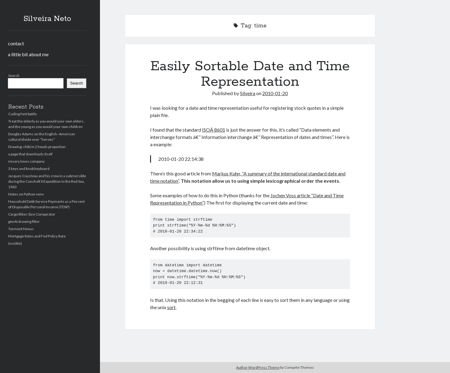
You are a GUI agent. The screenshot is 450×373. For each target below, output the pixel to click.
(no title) (15, 243)
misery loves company (26, 161)
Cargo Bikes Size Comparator (31, 214)
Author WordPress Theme (258, 367)
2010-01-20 (275, 93)
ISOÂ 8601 (213, 130)
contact (16, 43)
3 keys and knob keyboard (29, 168)
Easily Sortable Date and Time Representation (250, 74)
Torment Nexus (21, 228)
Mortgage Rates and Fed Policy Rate (37, 236)
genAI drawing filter (24, 221)
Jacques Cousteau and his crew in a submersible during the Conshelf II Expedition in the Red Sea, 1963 (47, 181)
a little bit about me (28, 54)
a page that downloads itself (30, 154)
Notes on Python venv (26, 194)
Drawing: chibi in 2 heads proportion (37, 146)
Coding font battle (22, 114)
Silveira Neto (47, 19)
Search (13, 75)
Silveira (247, 93)
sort (171, 307)
